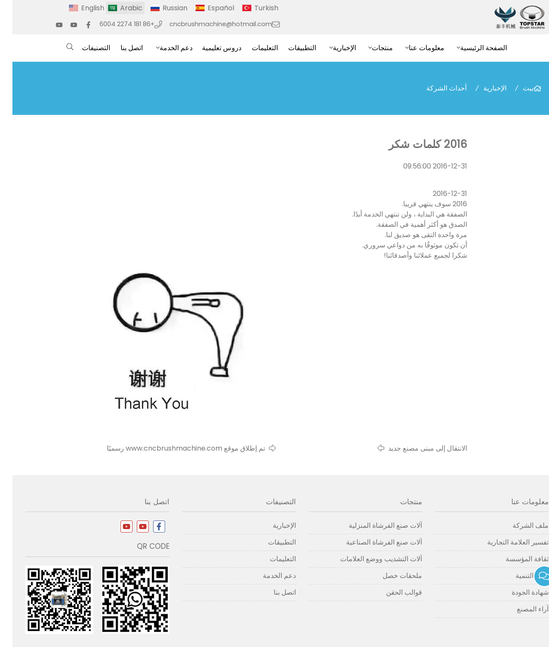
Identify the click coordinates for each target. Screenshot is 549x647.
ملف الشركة (518, 525)
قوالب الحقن (392, 592)
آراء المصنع (520, 609)
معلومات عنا (414, 48)
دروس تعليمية (209, 48)
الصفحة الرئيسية (471, 48)
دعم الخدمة (163, 48)
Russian (162, 8)
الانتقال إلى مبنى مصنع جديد (415, 448)
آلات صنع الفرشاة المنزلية (373, 525)
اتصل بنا (119, 48)
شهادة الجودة (517, 592)
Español (208, 8)
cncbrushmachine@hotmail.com (208, 24)
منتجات (369, 48)
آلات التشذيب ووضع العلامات (369, 559)
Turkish (254, 8)
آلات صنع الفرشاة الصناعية (372, 542)
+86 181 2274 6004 (114, 24)
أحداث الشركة (434, 88)
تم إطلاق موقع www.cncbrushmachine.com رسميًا (173, 448)
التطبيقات (290, 48)
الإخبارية (332, 48)
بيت (515, 88)
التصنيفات (83, 48)
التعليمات (252, 48)
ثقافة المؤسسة (514, 559)
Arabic (119, 8)
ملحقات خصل (390, 576)
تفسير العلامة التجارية (505, 542)
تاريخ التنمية (519, 576)
